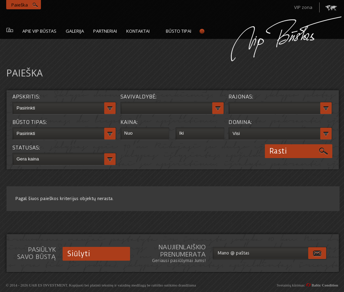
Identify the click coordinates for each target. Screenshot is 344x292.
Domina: (240, 122)
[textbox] (58, 108)
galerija (75, 31)
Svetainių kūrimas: (307, 285)
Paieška (19, 5)
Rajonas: (240, 96)
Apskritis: (26, 96)
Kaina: (129, 122)
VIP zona (303, 7)
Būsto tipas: (29, 122)
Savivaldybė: (138, 96)
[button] (110, 108)
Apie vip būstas (39, 31)
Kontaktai (138, 31)
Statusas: (26, 147)
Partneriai (105, 31)
